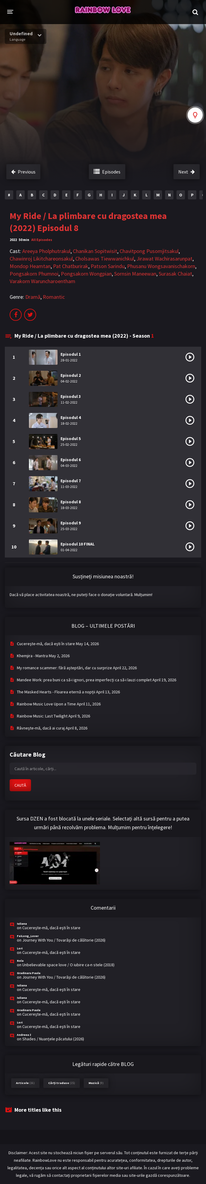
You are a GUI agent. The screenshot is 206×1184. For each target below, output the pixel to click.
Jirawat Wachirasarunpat (164, 258)
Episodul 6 (71, 459)
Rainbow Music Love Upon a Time (46, 704)
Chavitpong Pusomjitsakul (149, 251)
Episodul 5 (71, 438)
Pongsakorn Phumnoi (34, 273)
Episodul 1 (71, 354)
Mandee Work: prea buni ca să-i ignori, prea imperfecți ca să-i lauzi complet (84, 680)
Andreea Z (24, 1035)
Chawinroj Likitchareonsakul (41, 258)
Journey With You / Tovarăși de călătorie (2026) (63, 940)
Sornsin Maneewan (135, 273)
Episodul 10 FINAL (78, 544)
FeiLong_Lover (28, 936)
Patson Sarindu (108, 266)
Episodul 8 (71, 502)
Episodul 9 (71, 523)
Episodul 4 (71, 417)
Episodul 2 (71, 375)
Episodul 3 (71, 396)
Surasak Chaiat (175, 273)
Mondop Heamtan (30, 266)
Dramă (32, 296)
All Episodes (41, 239)
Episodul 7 (71, 480)
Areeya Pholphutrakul (46, 251)
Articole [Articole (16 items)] (25, 1083)
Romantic (54, 296)
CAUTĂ (20, 785)
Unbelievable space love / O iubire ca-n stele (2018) (68, 964)
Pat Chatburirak (70, 266)
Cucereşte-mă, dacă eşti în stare (46, 643)
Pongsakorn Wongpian (86, 273)
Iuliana (22, 924)
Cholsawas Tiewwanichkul (104, 258)
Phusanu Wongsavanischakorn (161, 266)
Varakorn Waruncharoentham (42, 281)
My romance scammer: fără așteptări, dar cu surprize (64, 667)
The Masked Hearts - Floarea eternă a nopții (56, 692)
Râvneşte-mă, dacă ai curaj (41, 728)
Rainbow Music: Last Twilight (42, 716)
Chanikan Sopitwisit (95, 251)
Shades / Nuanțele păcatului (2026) (53, 1039)
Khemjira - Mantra (32, 655)
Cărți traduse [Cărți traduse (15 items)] (61, 1083)
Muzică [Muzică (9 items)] (96, 1083)
